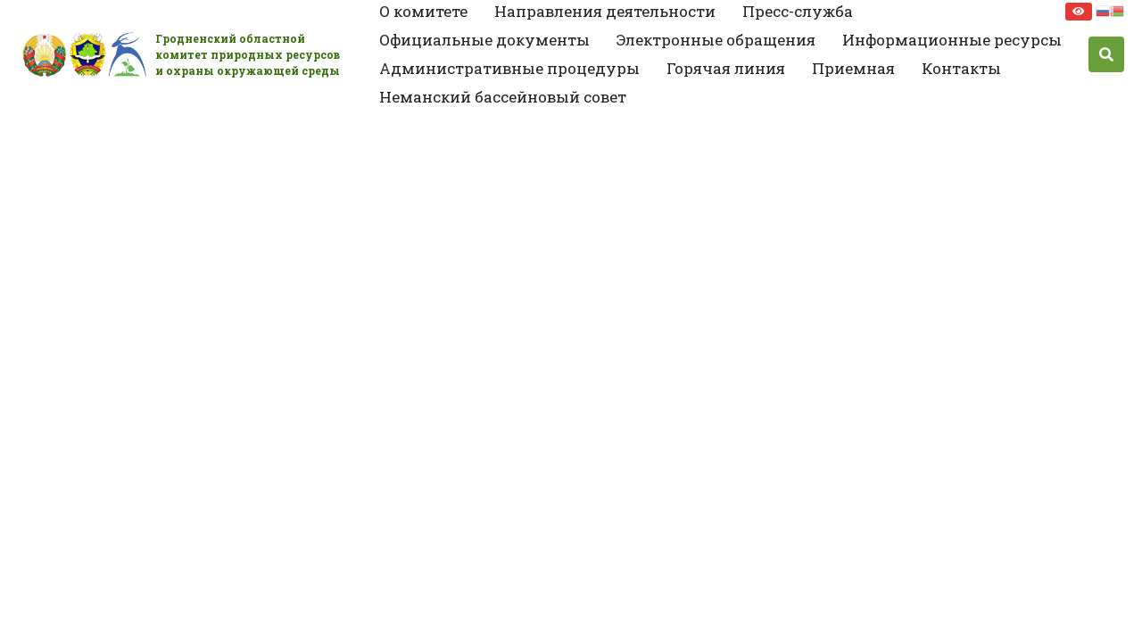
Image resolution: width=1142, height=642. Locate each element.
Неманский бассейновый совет (502, 96)
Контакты (961, 68)
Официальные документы (484, 39)
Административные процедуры (509, 68)
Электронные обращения (716, 39)
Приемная (853, 68)
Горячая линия (725, 68)
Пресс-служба (797, 11)
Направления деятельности (605, 11)
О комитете (423, 11)
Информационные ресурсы (952, 39)
